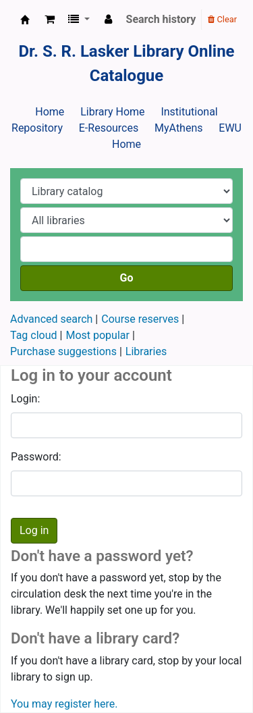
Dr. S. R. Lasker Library (25, 19)
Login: (25, 398)
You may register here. (64, 703)
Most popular (97, 335)
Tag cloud (33, 335)
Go (127, 277)
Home (49, 111)
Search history (161, 19)
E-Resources (108, 128)
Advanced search (51, 319)
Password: (36, 456)
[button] (49, 19)
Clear (222, 19)
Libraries (146, 351)
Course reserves (140, 319)
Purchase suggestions (63, 351)
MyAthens (178, 128)
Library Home (112, 111)
